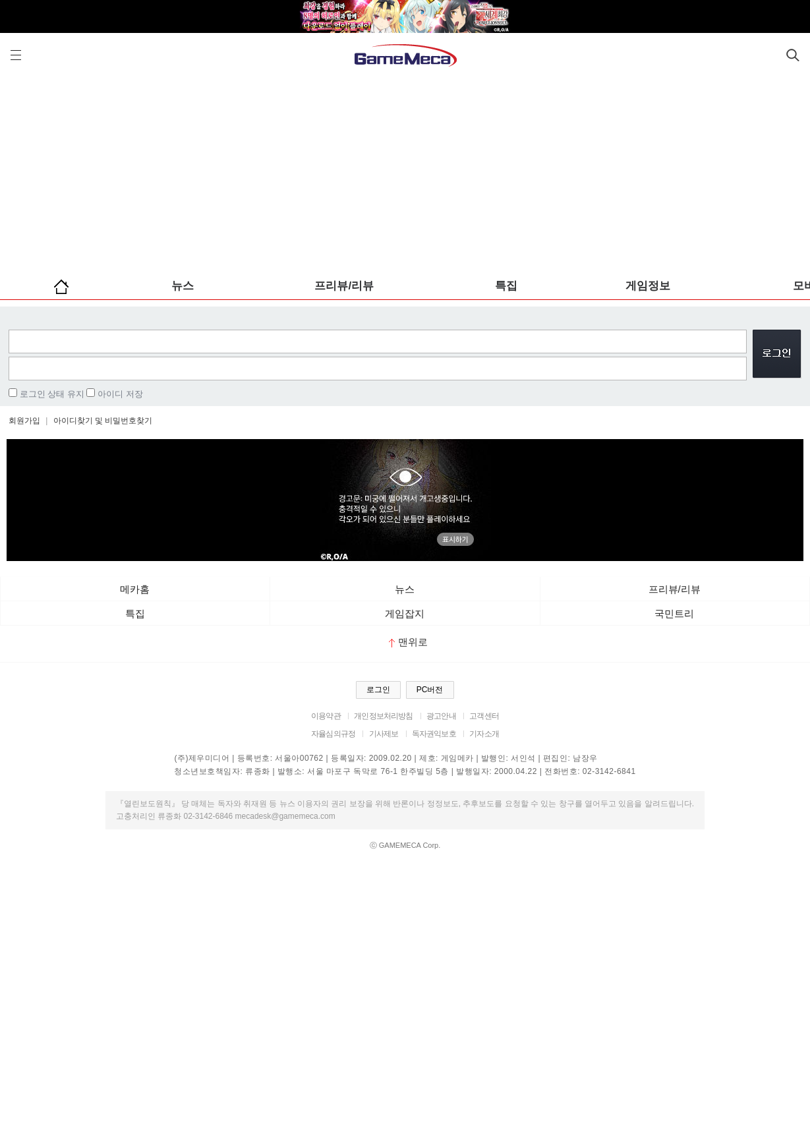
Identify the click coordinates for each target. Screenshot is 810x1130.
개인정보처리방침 (383, 716)
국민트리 (674, 613)
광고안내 (441, 716)
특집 (506, 286)
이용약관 (326, 716)
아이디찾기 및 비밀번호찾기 (103, 420)
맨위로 (408, 641)
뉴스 (182, 286)
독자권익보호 (434, 733)
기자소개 (484, 733)
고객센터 (484, 716)
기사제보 (384, 733)
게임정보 (647, 286)
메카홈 (135, 589)
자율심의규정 (333, 733)
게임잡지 (404, 613)
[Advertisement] (405, 171)
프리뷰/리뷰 (344, 286)
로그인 (378, 689)
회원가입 (24, 420)
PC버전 (430, 689)
